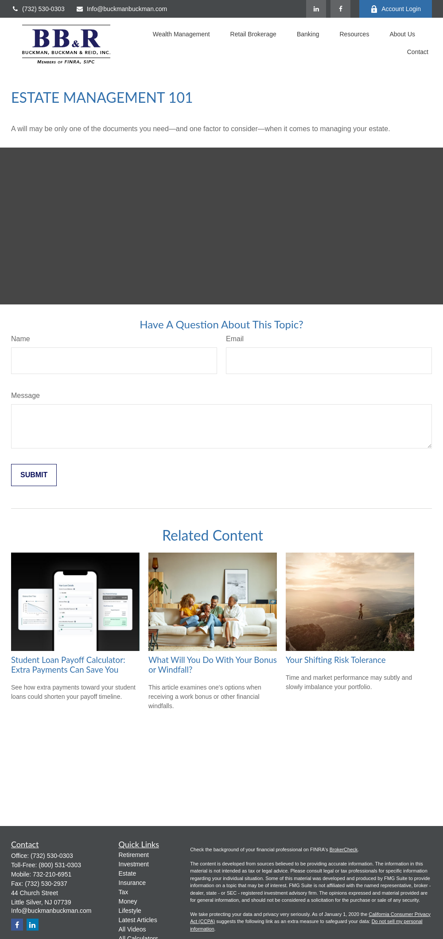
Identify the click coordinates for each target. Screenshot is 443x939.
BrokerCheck (344, 849)
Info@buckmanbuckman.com (121, 8)
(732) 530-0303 (38, 8)
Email (235, 339)
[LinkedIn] (316, 9)
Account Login (395, 9)
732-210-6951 (52, 874)
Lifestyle (130, 910)
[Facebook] (340, 9)
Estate (127, 873)
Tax (123, 892)
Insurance (132, 882)
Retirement (134, 854)
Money (128, 901)
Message (25, 395)
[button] (181, 35)
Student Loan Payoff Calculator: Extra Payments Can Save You (68, 664)
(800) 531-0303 (60, 865)
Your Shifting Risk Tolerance (336, 660)
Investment (134, 864)
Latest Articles (138, 919)
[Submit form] (34, 475)
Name (20, 339)
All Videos (132, 929)
